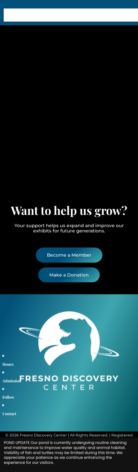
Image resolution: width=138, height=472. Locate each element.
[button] (127, 34)
